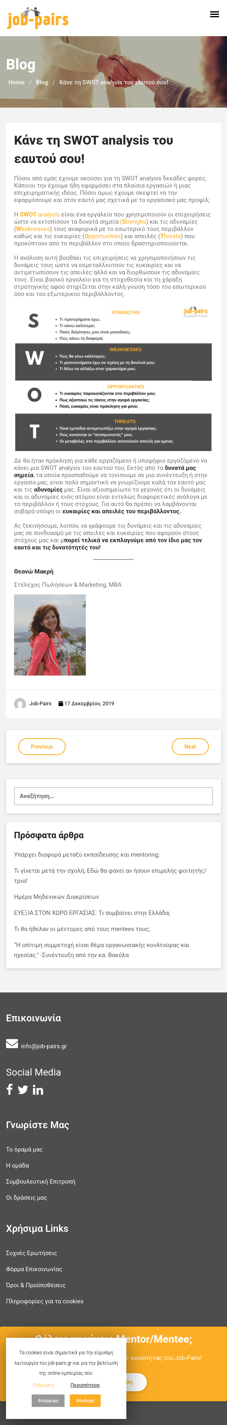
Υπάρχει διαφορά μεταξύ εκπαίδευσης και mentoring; (86, 854)
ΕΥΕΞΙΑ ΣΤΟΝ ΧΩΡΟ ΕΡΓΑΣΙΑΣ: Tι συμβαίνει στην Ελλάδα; (92, 913)
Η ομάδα (17, 1165)
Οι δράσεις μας (26, 1197)
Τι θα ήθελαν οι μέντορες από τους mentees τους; (82, 929)
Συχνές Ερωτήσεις (31, 1253)
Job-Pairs (40, 703)
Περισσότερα (85, 1385)
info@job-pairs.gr (44, 1046)
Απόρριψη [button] (48, 1400)
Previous (42, 746)
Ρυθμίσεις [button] (44, 1385)
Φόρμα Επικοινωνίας (34, 1269)
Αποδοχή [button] (85, 1400)
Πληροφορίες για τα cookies (44, 1301)
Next (190, 746)
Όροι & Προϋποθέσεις (36, 1285)
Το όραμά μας (24, 1149)
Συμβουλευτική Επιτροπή (40, 1181)
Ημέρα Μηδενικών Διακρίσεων (56, 896)
